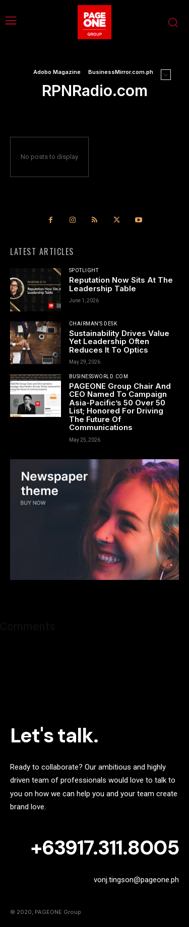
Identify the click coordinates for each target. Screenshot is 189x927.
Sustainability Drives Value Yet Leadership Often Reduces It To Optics (119, 341)
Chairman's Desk (93, 323)
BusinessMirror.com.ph (120, 72)
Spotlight (84, 270)
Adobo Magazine (57, 72)
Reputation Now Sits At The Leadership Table (121, 284)
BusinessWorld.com (99, 376)
